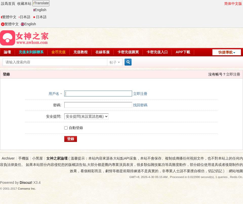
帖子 (113, 62)
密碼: (57, 105)
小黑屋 (37, 158)
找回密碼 (140, 105)
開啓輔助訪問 (222, 3)
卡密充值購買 (128, 52)
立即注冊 (233, 74)
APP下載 (183, 52)
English (39, 10)
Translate (41, 3)
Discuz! (26, 183)
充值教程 (80, 52)
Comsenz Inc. (27, 188)
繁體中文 (8, 17)
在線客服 (102, 52)
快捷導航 (225, 52)
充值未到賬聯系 (31, 52)
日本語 (24, 17)
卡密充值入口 (157, 52)
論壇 (7, 52)
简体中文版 (233, 4)
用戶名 (54, 94)
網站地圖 (236, 171)
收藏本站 (24, 4)
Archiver (8, 158)
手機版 (23, 158)
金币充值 (58, 52)
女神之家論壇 (57, 158)
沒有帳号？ (217, 74)
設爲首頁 (8, 4)
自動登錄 (73, 128)
